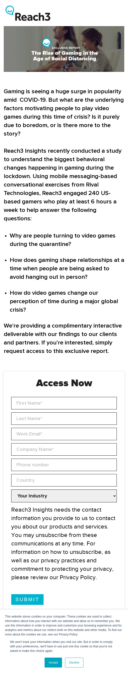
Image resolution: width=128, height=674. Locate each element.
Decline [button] (74, 662)
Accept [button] (53, 662)
